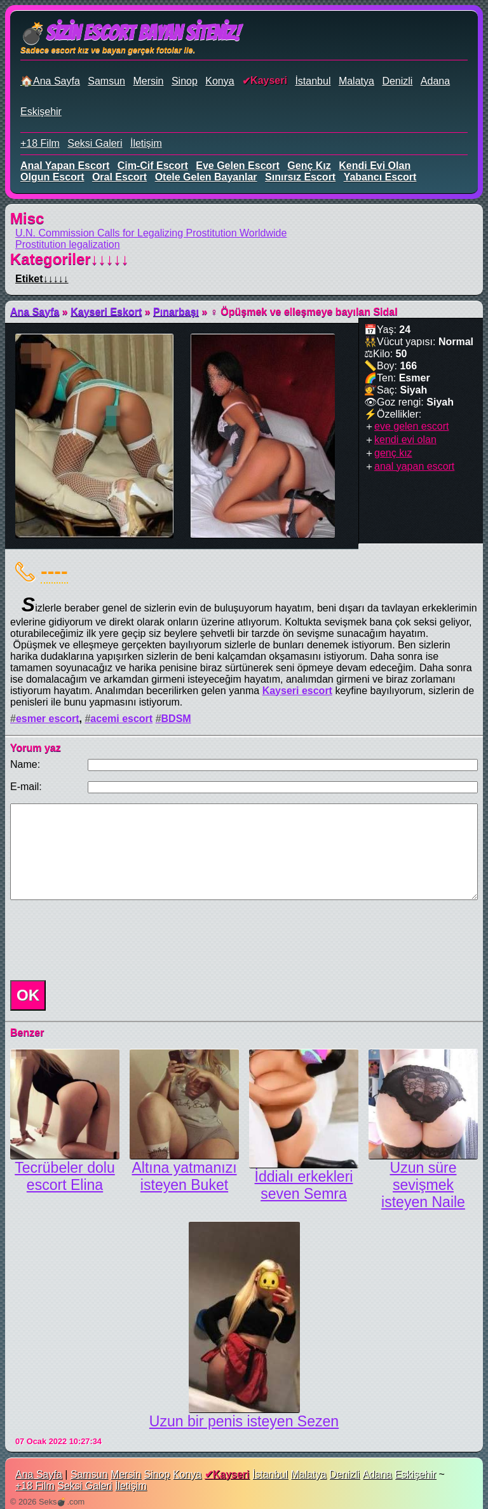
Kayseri (268, 80)
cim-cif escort (153, 165)
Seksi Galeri (94, 143)
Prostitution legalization (67, 244)
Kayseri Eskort (106, 311)
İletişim (146, 143)
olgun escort (52, 177)
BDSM (176, 718)
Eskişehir (41, 111)
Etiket (42, 278)
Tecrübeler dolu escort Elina (64, 1176)
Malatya (356, 81)
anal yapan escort (64, 165)
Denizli (397, 81)
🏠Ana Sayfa (50, 81)
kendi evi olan (374, 165)
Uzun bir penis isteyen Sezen (244, 1421)
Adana (435, 81)
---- (54, 570)
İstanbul (312, 81)
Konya (219, 81)
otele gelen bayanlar (206, 177)
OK (28, 995)
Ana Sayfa (34, 311)
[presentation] (101, 940)
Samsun (106, 81)
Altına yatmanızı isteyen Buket (184, 1176)
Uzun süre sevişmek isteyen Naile (423, 1184)
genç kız (308, 165)
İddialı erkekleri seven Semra (304, 1185)
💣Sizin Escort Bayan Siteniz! (130, 33)
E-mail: (26, 786)
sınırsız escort (300, 177)
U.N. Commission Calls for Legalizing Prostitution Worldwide (151, 233)
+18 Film (40, 143)
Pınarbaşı (176, 311)
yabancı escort (380, 177)
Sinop (185, 81)
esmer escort (47, 718)
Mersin (148, 81)
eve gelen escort (238, 165)
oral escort (119, 177)
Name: (25, 764)
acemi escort (121, 718)
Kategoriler (69, 259)
